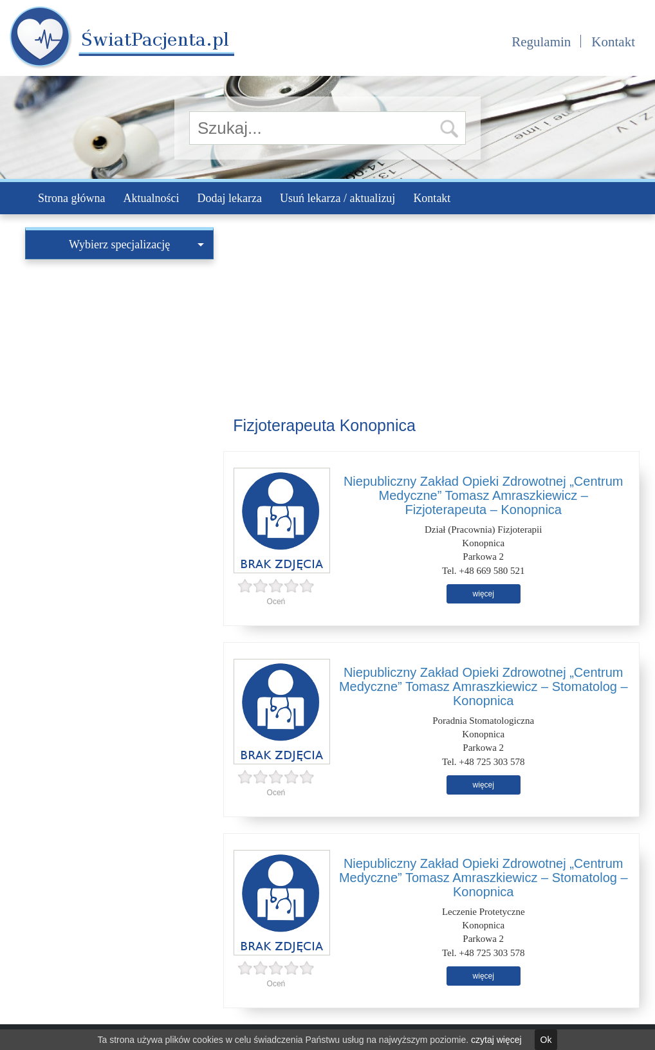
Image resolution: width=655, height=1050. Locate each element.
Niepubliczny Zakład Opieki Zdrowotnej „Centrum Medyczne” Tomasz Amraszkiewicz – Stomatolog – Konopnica (483, 686)
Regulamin (541, 42)
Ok (546, 1040)
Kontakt (613, 42)
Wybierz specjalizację (136, 244)
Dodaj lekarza (229, 198)
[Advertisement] (119, 346)
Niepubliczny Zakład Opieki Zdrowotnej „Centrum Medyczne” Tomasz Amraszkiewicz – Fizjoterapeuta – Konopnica (483, 495)
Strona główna (71, 198)
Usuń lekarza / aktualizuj (337, 198)
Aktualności (151, 198)
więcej (483, 593)
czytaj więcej (496, 1040)
